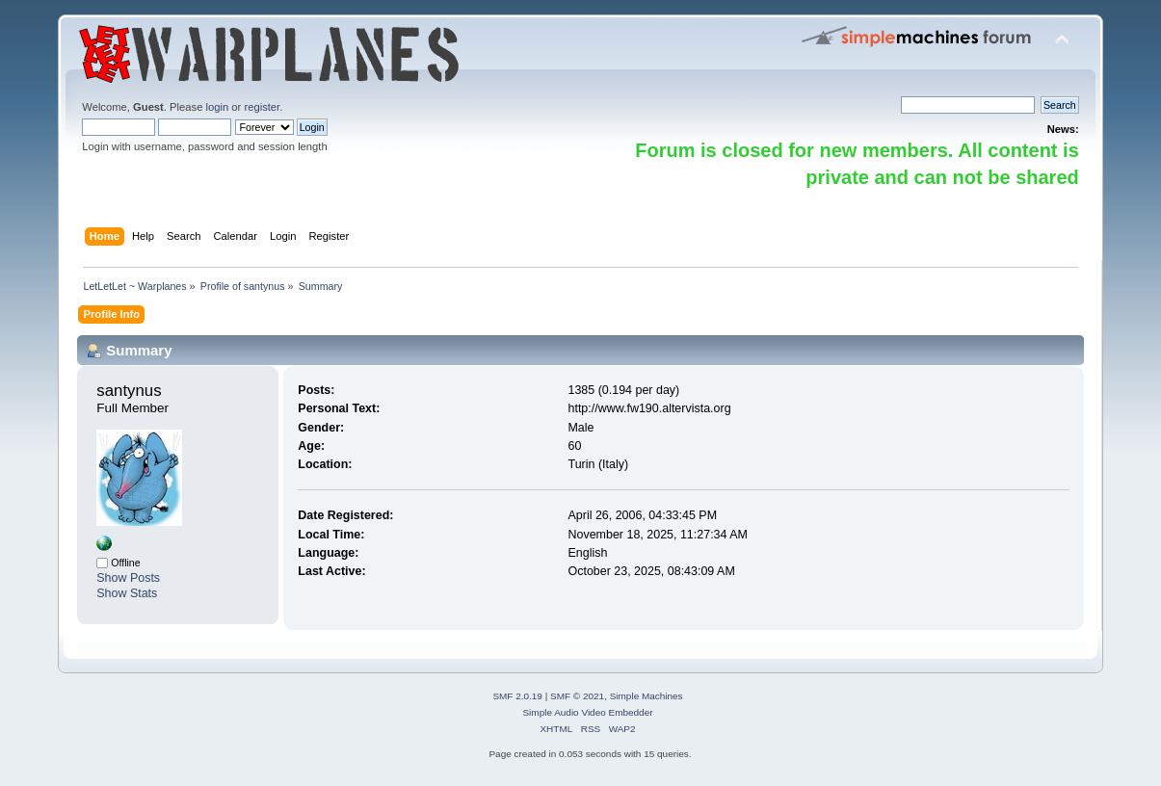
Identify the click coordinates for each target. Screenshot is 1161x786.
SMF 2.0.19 (517, 696)
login (217, 107)
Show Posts (128, 578)
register (261, 107)
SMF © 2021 (577, 696)
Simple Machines (646, 696)
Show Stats (126, 593)
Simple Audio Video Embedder (587, 712)
